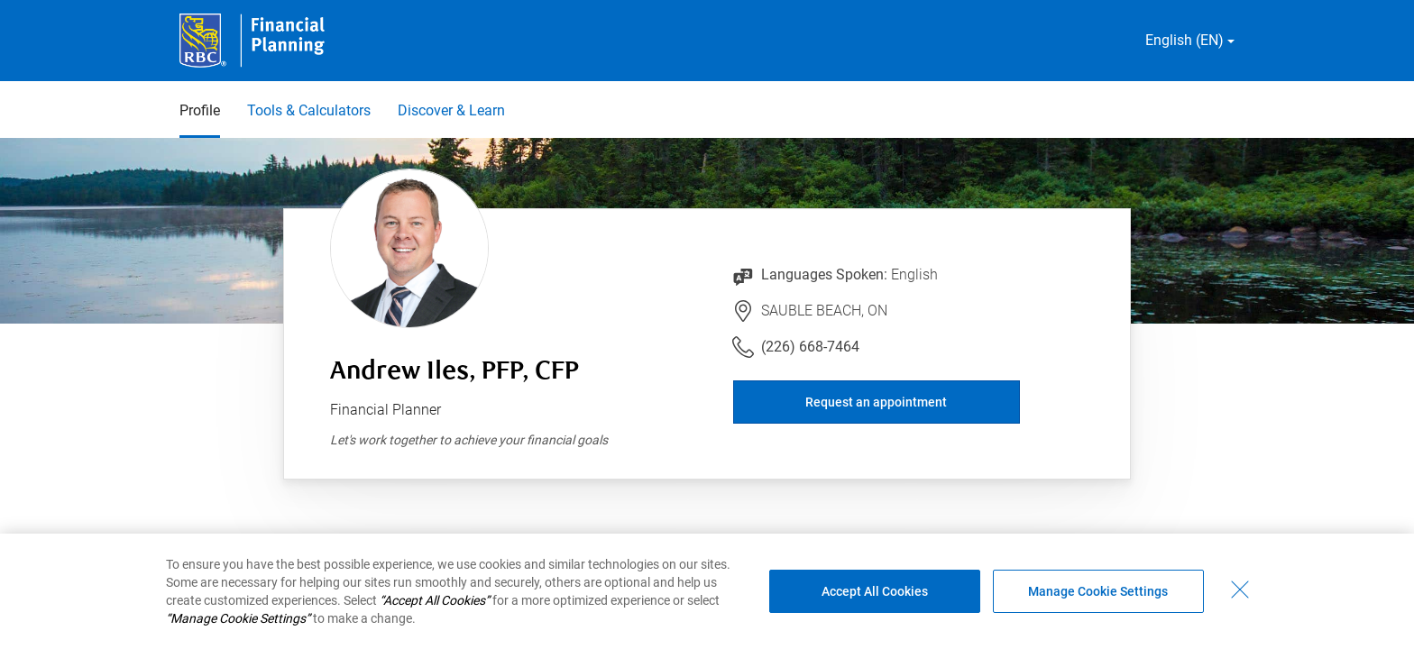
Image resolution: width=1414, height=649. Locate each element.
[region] (707, 591)
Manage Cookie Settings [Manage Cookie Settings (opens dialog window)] (1098, 591)
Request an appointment (876, 402)
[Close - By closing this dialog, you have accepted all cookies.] (1240, 589)
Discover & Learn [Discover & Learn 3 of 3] (451, 110)
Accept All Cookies (875, 591)
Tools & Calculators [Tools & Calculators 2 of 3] (309, 110)
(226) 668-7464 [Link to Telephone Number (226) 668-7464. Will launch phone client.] (810, 346)
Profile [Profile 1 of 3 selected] (199, 110)
